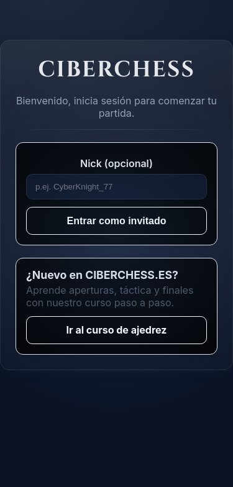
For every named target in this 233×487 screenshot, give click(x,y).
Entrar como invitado (116, 221)
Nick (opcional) (116, 163)
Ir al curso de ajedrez (116, 330)
